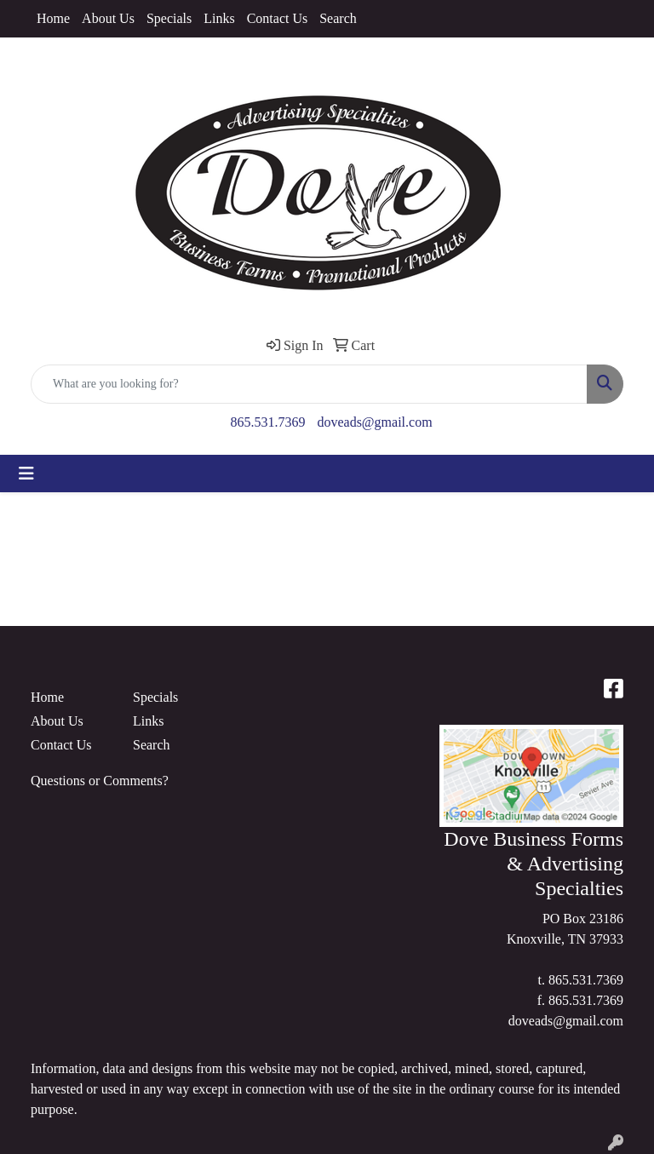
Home (53, 18)
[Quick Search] (309, 384)
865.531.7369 (267, 422)
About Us (108, 18)
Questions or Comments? (100, 780)
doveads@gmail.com (374, 422)
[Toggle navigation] (26, 473)
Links (219, 18)
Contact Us (277, 18)
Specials (169, 18)
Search (338, 18)
